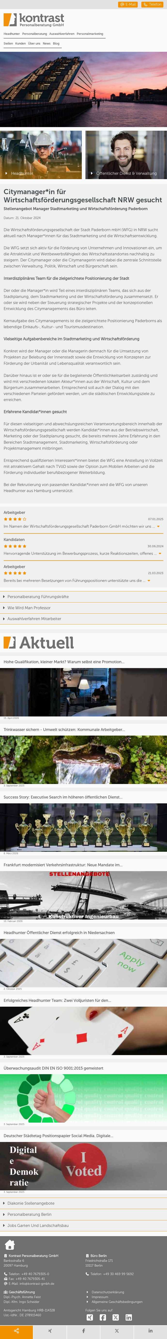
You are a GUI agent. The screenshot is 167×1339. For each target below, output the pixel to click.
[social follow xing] (89, 1318)
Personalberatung (34, 34)
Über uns (34, 43)
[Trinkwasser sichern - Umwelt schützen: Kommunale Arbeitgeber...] (83, 756)
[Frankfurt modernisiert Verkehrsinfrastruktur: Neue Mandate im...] (83, 891)
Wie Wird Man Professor (25, 607)
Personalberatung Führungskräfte (34, 596)
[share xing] (49, 1332)
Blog (56, 43)
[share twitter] (116, 1332)
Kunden (20, 43)
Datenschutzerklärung (104, 1292)
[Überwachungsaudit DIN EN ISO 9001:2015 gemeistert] (83, 1094)
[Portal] (85, 21)
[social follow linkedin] (128, 1318)
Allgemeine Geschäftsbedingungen (114, 1302)
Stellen (8, 43)
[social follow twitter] (115, 1318)
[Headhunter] (41, 155)
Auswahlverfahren (61, 34)
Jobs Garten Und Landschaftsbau (34, 1225)
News (47, 43)
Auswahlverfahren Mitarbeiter (30, 618)
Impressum (96, 1297)
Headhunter (12, 34)
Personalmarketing (90, 34)
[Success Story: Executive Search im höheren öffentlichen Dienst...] (83, 823)
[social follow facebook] (102, 1318)
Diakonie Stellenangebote (27, 1203)
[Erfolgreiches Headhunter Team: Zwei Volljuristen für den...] (83, 1027)
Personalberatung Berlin (26, 1214)
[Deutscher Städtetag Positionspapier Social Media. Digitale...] (83, 1162)
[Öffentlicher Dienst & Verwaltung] (126, 155)
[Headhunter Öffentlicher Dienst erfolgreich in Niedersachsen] (83, 959)
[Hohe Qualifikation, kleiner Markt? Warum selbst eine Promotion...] (83, 688)
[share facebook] (83, 1332)
